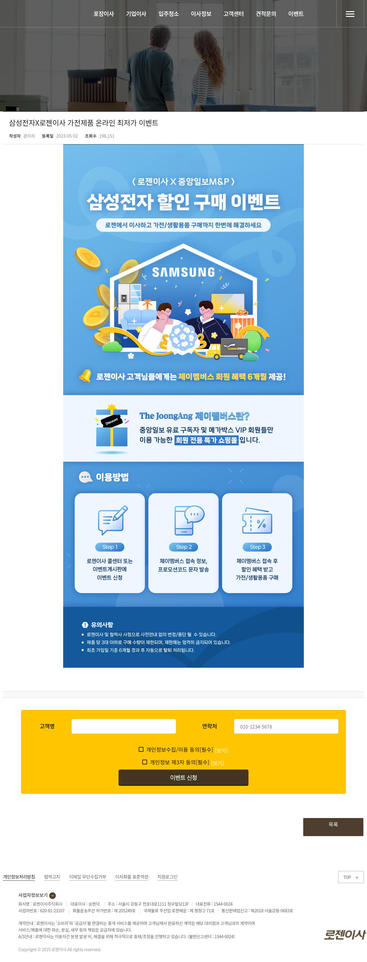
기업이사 (136, 13)
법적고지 (52, 876)
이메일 (87, 876)
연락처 (209, 726)
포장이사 (104, 13)
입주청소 (169, 13)
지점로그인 (167, 876)
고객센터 (233, 13)
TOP (351, 877)
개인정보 (19, 876)
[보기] (221, 750)
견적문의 (266, 13)
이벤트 (296, 13)
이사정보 (201, 13)
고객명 (47, 726)
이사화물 (131, 876)
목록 (333, 824)
